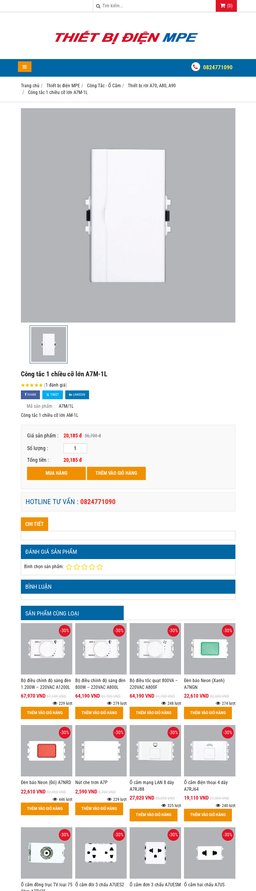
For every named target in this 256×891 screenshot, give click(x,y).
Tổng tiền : (38, 460)
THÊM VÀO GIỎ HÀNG (116, 473)
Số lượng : (37, 448)
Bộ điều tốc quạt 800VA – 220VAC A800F (154, 684)
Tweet (52, 395)
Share (30, 395)
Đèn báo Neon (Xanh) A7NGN (204, 684)
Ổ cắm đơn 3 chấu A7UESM (155, 833)
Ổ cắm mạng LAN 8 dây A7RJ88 (152, 786)
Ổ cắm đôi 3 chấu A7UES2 (99, 884)
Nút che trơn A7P (91, 782)
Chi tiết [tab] (34, 524)
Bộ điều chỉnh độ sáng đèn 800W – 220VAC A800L (100, 684)
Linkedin (77, 395)
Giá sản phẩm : (42, 435)
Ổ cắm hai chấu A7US (204, 833)
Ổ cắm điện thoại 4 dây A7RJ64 (206, 786)
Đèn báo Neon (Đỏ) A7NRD (46, 782)
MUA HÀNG (56, 473)
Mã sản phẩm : (41, 406)
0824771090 (217, 67)
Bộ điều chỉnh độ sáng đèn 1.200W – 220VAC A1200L (46, 684)
